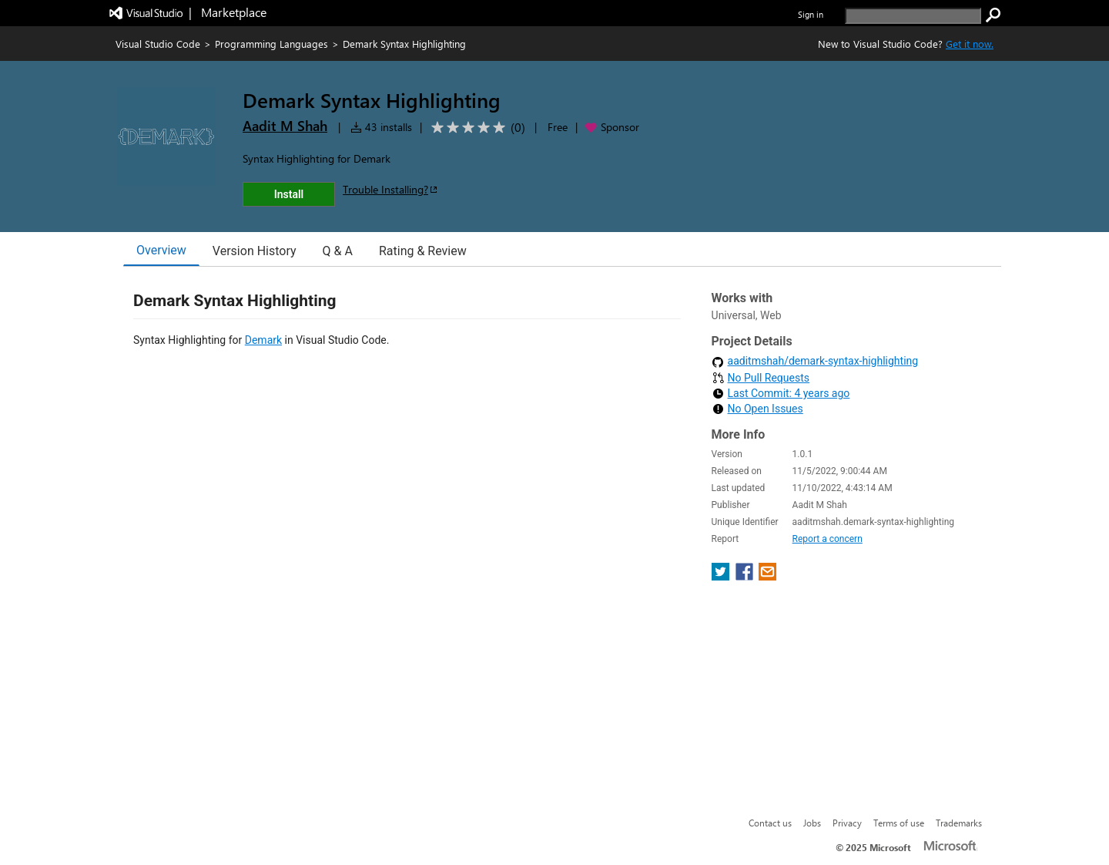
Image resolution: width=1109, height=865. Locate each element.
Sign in (810, 14)
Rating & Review (423, 251)
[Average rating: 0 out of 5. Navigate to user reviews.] (475, 127)
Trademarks (959, 822)
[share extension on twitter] (722, 576)
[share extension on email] (767, 576)
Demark (263, 340)
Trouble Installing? (391, 189)
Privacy (847, 822)
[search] (913, 16)
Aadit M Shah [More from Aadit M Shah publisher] (285, 125)
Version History (255, 251)
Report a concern (827, 538)
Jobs (812, 822)
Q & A (338, 251)
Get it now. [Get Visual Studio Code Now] (969, 43)
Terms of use (898, 822)
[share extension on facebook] (746, 576)
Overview (161, 250)
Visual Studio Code (158, 43)
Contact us (770, 822)
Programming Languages (271, 43)
